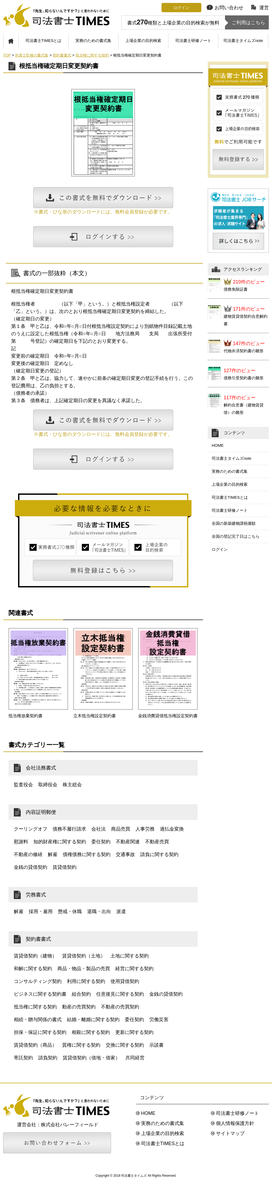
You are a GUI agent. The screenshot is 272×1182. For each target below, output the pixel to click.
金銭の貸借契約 (30, 867)
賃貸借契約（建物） (35, 956)
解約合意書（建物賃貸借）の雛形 (244, 409)
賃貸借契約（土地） (83, 956)
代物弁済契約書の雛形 (244, 351)
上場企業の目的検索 (143, 40)
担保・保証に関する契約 (40, 1032)
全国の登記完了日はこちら (236, 536)
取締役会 (47, 784)
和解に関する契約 (33, 968)
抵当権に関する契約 (35, 1006)
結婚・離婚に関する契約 (93, 1019)
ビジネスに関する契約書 (40, 994)
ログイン (220, 549)
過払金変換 (172, 829)
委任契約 (100, 841)
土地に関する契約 (129, 956)
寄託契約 (23, 1057)
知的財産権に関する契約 (59, 841)
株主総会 (72, 784)
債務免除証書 (236, 289)
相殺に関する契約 (91, 1032)
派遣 (121, 911)
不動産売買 (157, 841)
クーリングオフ (30, 829)
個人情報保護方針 (235, 1123)
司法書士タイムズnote (243, 40)
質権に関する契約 (81, 1045)
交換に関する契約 (125, 1045)
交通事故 (125, 854)
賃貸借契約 (64, 867)
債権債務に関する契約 (86, 854)
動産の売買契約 (79, 1006)
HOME (218, 445)
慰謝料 (21, 841)
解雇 (52, 854)
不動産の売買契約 (120, 1006)
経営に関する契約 (134, 968)
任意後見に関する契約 (120, 994)
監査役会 (23, 784)
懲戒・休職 (70, 911)
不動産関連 (128, 841)
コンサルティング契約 (38, 981)
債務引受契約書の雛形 (244, 378)
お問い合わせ (225, 7)
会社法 (98, 829)
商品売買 (120, 829)
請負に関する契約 (159, 854)
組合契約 (81, 994)
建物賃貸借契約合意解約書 (245, 320)
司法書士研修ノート (193, 40)
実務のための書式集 (93, 40)
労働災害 (158, 1019)
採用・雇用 (41, 911)
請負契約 (47, 1057)
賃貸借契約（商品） (35, 1045)
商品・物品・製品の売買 (83, 968)
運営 (260, 7)
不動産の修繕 (28, 854)
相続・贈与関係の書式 (38, 1019)
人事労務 (145, 829)
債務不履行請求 (69, 829)
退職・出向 (99, 911)
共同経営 (134, 1057)
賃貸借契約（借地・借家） (91, 1057)
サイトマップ (230, 1133)
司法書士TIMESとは (44, 40)
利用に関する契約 (86, 981)
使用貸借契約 (124, 981)
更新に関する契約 (134, 1032)
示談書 (156, 1045)
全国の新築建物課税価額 (234, 523)
